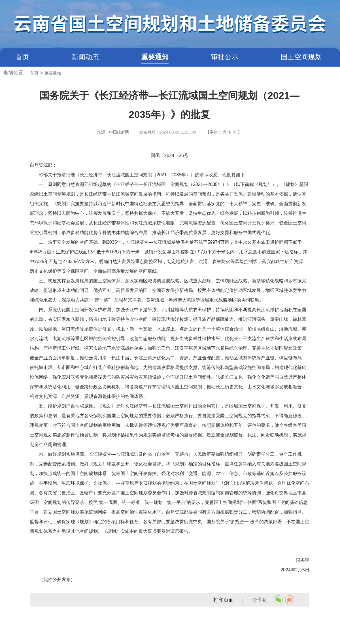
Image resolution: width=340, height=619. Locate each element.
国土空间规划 (301, 57)
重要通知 (155, 57)
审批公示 (224, 57)
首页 (22, 57)
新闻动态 (85, 57)
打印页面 (223, 600)
